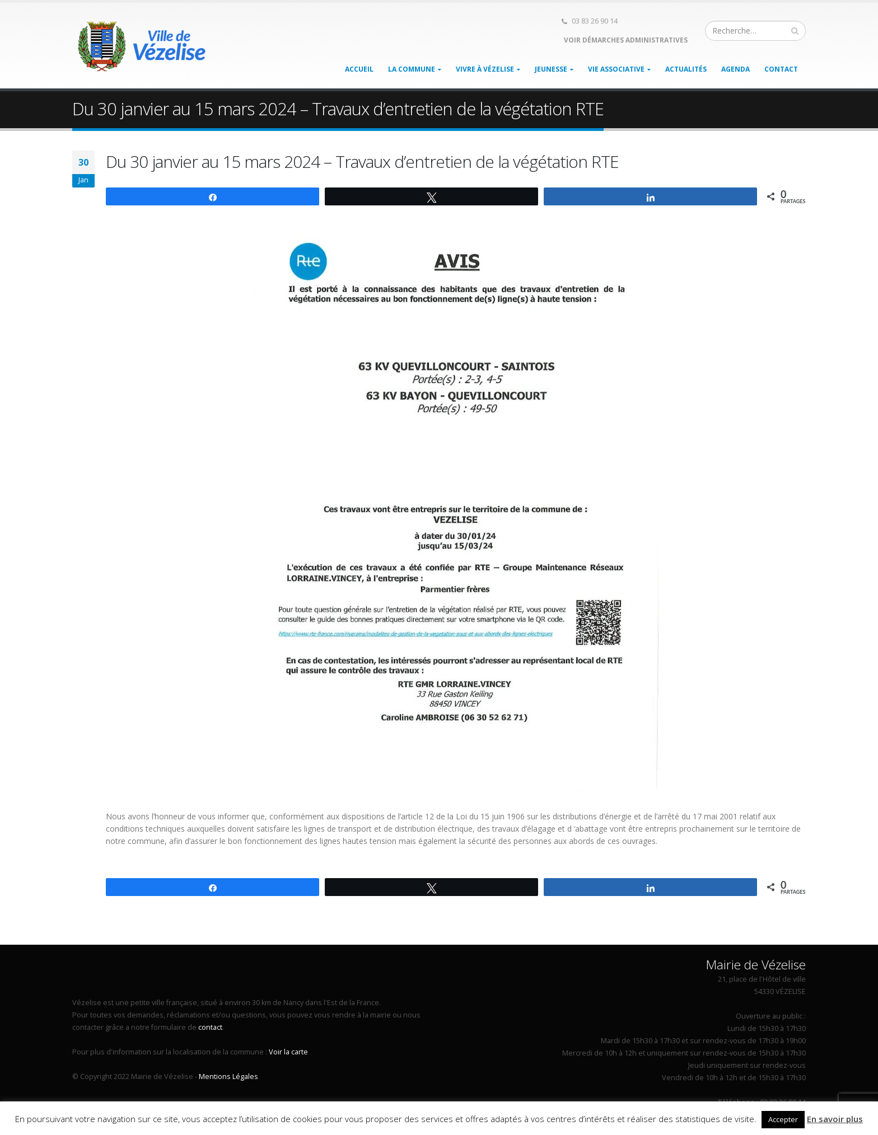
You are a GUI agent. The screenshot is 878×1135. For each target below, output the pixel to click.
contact (210, 1027)
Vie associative (616, 69)
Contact (781, 69)
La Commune (411, 69)
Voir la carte (288, 1052)
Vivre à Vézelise (485, 69)
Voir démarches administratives (625, 40)
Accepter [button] (783, 1119)
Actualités (686, 69)
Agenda (735, 69)
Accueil (359, 69)
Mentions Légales (228, 1076)
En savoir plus (835, 1118)
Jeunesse (551, 69)
